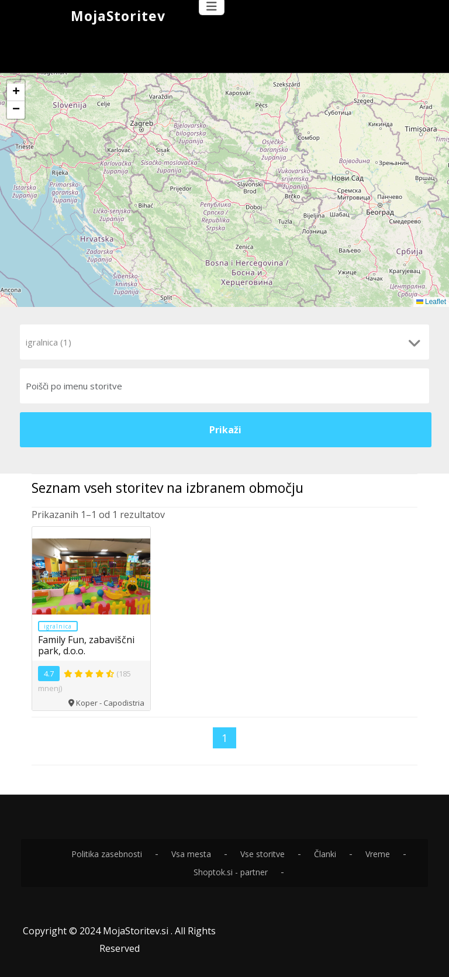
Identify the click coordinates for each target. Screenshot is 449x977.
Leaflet (431, 302)
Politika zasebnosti (106, 853)
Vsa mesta (191, 853)
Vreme (377, 853)
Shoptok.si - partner (231, 871)
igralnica (58, 626)
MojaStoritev (118, 15)
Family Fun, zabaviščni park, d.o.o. (86, 645)
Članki (325, 853)
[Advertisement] (224, 48)
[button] (16, 92)
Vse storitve (262, 853)
